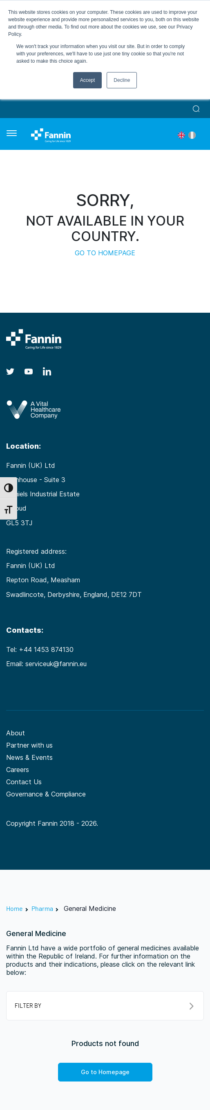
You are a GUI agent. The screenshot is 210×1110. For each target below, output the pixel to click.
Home (14, 908)
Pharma (42, 908)
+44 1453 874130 (46, 649)
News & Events (29, 757)
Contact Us (24, 782)
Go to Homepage (105, 1071)
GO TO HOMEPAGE (105, 253)
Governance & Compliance (46, 794)
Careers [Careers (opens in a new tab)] (17, 770)
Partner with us (29, 745)
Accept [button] (87, 80)
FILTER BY (104, 1006)
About (15, 733)
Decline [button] (122, 80)
